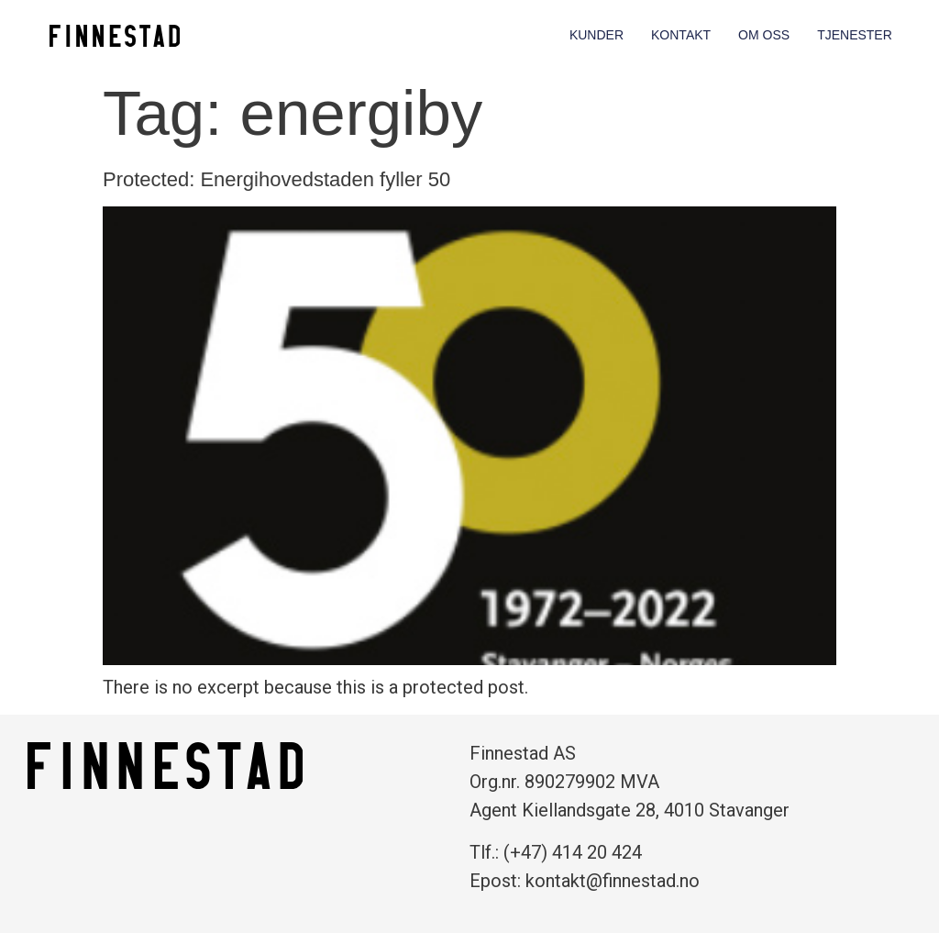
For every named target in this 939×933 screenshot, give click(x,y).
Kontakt (681, 35)
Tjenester (854, 35)
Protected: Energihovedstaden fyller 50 (276, 179)
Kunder (596, 35)
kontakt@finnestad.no (612, 881)
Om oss (764, 35)
